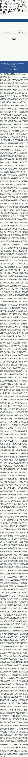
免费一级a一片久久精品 (6, 519)
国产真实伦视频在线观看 (6, 384)
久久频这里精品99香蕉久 (7, 158)
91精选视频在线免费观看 (11, 678)
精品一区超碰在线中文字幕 (5, 655)
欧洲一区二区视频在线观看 (19, 563)
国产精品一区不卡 (18, 610)
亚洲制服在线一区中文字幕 (22, 92)
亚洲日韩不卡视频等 (13, 373)
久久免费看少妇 (18, 289)
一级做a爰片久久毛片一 (16, 715)
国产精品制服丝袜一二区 (7, 137)
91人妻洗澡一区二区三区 (17, 168)
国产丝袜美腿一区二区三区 (8, 472)
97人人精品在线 (23, 525)
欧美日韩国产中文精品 (13, 251)
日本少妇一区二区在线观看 (16, 333)
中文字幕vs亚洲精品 (15, 551)
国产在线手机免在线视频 (10, 248)
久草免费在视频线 (14, 424)
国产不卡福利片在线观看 (19, 286)
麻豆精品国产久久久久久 (9, 564)
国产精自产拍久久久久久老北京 (6, 431)
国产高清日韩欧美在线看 (12, 490)
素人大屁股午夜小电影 (6, 427)
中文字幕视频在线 (15, 598)
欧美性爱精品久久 (6, 250)
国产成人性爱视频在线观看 (21, 345)
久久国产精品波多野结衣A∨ (22, 153)
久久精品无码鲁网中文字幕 (19, 585)
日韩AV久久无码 (22, 172)
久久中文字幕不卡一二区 (19, 419)
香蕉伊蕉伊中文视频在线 (11, 112)
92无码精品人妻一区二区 (7, 308)
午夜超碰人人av (11, 735)
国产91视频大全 (13, 590)
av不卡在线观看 (6, 270)
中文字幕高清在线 (4, 342)
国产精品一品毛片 (17, 726)
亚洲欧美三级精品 (7, 288)
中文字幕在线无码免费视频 (16, 492)
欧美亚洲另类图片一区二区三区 (6, 588)
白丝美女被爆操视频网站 (21, 664)
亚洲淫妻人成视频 (18, 354)
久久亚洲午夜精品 (12, 620)
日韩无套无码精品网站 (21, 700)
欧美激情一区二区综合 (12, 174)
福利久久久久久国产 (17, 750)
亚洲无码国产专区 (14, 250)
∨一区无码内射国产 (8, 503)
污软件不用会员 (6, 338)
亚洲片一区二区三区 (5, 302)
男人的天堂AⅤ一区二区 (7, 607)
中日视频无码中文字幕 (11, 380)
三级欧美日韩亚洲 (3, 200)
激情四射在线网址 (10, 212)
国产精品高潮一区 (5, 719)
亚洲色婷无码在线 (5, 579)
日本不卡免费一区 (4, 166)
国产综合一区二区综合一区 (15, 422)
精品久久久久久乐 (7, 721)
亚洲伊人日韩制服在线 (13, 231)
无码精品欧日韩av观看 (9, 101)
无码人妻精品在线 (16, 196)
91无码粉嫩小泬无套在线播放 (8, 596)
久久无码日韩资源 (5, 96)
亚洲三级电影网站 (19, 462)
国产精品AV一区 (24, 586)
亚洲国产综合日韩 (11, 140)
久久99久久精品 (9, 400)
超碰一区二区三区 (3, 738)
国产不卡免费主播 (9, 571)
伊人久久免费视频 (4, 668)
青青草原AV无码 (14, 548)
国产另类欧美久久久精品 (17, 687)
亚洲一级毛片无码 (14, 435)
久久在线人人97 (5, 376)
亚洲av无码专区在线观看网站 (15, 96)
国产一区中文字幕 (21, 529)
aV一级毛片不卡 (19, 238)
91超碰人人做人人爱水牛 (19, 263)
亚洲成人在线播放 (17, 127)
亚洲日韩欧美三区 (16, 180)
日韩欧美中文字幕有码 (17, 501)
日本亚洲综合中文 (7, 190)
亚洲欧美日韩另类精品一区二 (14, 376)
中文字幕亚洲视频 (22, 677)
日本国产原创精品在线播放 (12, 203)
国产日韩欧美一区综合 (8, 264)
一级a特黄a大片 (11, 583)
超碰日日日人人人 (7, 210)
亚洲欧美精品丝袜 (11, 405)
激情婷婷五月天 (10, 200)
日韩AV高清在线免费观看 (5, 269)
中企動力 (14, 69)
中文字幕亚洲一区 (4, 718)
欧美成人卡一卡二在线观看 (20, 567)
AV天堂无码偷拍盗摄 (15, 139)
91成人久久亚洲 (6, 389)
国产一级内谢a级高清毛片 (16, 346)
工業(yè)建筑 (20, 32)
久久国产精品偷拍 (3, 460)
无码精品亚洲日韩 (9, 542)
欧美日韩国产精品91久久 (20, 405)
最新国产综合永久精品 (22, 203)
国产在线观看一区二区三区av (11, 165)
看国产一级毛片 (17, 665)
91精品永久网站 (9, 82)
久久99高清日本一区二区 (20, 580)
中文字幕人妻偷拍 (10, 234)
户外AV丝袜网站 (10, 225)
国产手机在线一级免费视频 (13, 547)
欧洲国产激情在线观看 (10, 109)
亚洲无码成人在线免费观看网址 (7, 377)
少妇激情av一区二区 (8, 639)
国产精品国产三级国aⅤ (16, 384)
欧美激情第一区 (6, 709)
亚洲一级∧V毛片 (10, 150)
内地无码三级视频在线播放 (5, 242)
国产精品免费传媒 (13, 478)
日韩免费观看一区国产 (4, 737)
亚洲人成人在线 (10, 457)
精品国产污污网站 (10, 351)
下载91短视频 (14, 383)
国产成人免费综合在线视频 (15, 724)
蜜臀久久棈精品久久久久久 (19, 115)
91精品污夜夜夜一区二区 (18, 181)
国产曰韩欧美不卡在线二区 (8, 659)
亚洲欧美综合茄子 (11, 387)
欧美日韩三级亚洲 (19, 425)
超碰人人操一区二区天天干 (18, 643)
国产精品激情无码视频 (16, 503)
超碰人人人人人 (12, 533)
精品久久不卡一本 (5, 408)
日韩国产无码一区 (18, 450)
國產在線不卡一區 (12, 294)
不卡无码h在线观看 (5, 92)
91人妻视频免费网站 (15, 675)
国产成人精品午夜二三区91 (5, 204)
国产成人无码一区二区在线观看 (6, 367)
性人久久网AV (11, 612)
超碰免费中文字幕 (18, 577)
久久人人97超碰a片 (7, 254)
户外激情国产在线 (13, 529)
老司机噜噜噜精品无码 (17, 650)
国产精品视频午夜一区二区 (8, 207)
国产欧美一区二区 (23, 358)
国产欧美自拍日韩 (19, 188)
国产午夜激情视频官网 (5, 357)
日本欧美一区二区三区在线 (15, 270)
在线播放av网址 (17, 209)
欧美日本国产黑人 (15, 144)
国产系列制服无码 (5, 724)
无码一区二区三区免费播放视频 (8, 623)
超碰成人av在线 (6, 422)
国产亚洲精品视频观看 (5, 539)
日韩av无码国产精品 (8, 658)
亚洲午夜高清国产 (16, 283)
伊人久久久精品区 (4, 386)
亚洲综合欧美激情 (14, 370)
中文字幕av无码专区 (4, 646)
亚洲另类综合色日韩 (4, 304)
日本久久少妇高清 (10, 332)
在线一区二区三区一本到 (15, 437)
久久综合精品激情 (9, 469)
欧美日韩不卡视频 (19, 387)
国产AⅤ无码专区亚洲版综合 (20, 582)
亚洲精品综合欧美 (5, 672)
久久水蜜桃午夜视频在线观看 (5, 647)
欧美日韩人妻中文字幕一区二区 (18, 400)
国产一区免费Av (3, 514)
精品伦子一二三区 (22, 485)
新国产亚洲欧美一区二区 (15, 368)
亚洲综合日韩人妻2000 (19, 696)
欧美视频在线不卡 (3, 593)
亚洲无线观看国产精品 (15, 683)
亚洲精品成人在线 (17, 475)
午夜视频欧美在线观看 (19, 441)
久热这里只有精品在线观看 (5, 235)
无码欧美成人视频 (8, 649)
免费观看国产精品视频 (23, 487)
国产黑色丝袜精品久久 (8, 707)
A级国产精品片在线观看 (17, 712)
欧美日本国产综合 (10, 263)
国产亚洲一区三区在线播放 (7, 636)
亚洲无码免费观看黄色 (17, 142)
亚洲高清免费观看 (13, 244)
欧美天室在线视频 (10, 415)
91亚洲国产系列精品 (11, 462)
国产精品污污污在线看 (6, 435)
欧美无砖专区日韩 (3, 561)
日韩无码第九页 (10, 561)
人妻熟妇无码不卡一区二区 (17, 652)
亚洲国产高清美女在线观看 (18, 545)
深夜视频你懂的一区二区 (6, 175)
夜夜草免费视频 (17, 332)
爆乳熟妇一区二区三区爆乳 (9, 696)
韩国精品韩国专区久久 (5, 162)
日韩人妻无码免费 (17, 298)
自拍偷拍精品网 (19, 520)
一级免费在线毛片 (14, 272)
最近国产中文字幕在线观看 (7, 750)
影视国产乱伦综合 (14, 684)
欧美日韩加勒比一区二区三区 (15, 93)
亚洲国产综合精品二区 (8, 395)
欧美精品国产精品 (15, 649)
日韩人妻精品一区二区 (6, 424)
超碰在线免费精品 (23, 193)
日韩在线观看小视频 (5, 310)
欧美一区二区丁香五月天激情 (16, 699)
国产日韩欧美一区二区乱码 (19, 282)
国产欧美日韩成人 (5, 653)
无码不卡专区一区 (24, 270)
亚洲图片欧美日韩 (23, 241)
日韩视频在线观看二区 (7, 630)
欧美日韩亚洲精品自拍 (17, 381)
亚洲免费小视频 (16, 318)
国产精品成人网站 (24, 631)
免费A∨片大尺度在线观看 (14, 390)
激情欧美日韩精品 (21, 599)
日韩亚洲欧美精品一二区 (10, 184)
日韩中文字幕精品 (16, 630)
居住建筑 (20, 30)
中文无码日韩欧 (22, 89)
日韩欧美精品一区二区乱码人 (15, 615)
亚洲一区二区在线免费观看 (16, 713)
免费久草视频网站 (16, 751)
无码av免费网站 (11, 512)
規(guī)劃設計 (7, 32)
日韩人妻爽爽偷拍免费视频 (22, 506)
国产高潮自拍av (23, 162)
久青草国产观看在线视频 (21, 342)
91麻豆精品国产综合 (19, 361)
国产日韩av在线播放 (8, 131)
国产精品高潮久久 (18, 184)
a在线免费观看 (18, 326)
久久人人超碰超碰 (20, 111)
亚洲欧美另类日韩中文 (5, 237)
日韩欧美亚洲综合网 (6, 425)
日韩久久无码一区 (4, 326)
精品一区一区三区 (10, 681)
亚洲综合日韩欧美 (5, 700)
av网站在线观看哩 (3, 512)
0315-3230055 (24, 64)
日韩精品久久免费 (11, 406)
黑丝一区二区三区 (14, 686)
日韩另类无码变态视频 (6, 307)
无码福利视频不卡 (18, 117)
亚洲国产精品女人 (14, 393)
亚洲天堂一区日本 (6, 699)
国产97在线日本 (16, 367)
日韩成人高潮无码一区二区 (12, 374)
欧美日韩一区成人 (6, 215)
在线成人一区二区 (3, 415)
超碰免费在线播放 (7, 722)
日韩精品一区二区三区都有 (18, 336)
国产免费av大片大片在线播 (21, 83)
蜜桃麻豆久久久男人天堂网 (5, 346)
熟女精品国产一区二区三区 (11, 218)
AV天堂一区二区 (21, 393)
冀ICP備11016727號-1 (19, 68)
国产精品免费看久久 (5, 245)
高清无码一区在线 (7, 370)
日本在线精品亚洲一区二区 (13, 552)
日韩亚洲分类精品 (14, 674)
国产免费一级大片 (10, 450)
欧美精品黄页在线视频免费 (6, 99)
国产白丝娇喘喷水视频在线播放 (7, 589)
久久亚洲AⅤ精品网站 (16, 90)
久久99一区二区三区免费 (14, 216)
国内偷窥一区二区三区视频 (9, 536)
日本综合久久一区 (8, 152)
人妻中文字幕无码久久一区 (6, 98)
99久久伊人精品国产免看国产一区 (19, 740)
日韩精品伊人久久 (15, 301)
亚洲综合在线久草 (21, 754)
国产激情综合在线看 (13, 130)
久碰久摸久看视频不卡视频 (22, 678)
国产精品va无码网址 (20, 611)
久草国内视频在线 (8, 455)
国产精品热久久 (11, 621)
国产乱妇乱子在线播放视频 (22, 459)
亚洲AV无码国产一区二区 (6, 716)
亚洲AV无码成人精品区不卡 (22, 218)
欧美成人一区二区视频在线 (21, 169)
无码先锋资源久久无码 (18, 659)
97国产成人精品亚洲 (5, 241)
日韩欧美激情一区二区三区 (6, 329)
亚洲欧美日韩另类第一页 (19, 150)
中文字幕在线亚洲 (3, 633)
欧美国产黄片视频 (10, 669)
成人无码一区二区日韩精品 (6, 573)
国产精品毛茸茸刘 (12, 449)
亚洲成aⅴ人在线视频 (17, 517)
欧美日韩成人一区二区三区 (8, 642)
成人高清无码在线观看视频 (22, 414)
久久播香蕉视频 (25, 267)
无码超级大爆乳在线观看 (6, 87)
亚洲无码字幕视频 (10, 85)
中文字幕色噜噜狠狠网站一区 (21, 140)
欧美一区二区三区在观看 (21, 106)
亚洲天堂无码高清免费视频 (15, 302)
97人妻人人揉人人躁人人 (21, 278)
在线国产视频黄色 (20, 680)
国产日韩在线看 (14, 163)
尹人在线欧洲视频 (23, 551)
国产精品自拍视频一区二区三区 (6, 501)
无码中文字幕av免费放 (18, 213)
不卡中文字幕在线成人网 (12, 460)
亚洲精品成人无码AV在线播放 (7, 751)
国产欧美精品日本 (11, 434)
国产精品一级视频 (12, 342)
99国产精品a (9, 743)
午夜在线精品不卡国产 (5, 465)
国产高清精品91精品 (19, 494)
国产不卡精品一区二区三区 (18, 747)
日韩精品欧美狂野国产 (4, 418)
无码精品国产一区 (10, 563)
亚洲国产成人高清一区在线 (20, 359)
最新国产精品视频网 (22, 528)
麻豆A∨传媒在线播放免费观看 (11, 125)
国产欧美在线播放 (12, 416)
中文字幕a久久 (13, 465)
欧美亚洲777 (18, 434)
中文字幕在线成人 (15, 98)
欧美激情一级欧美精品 (14, 77)
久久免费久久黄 (3, 212)
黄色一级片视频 (5, 294)
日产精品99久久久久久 (15, 256)
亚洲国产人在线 (19, 731)
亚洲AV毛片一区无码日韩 (15, 245)
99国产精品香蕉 (14, 307)
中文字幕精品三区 (21, 490)
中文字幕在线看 (7, 79)
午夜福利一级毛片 (16, 340)
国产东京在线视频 (5, 590)
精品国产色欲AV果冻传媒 (14, 114)
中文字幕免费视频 (22, 614)
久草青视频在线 (25, 289)
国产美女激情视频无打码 (5, 93)
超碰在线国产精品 (19, 535)
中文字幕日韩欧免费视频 (9, 121)
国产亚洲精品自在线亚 (19, 681)
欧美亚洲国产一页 (11, 238)
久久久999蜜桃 (17, 645)
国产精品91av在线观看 (11, 476)
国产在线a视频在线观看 (6, 383)
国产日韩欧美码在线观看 (15, 631)
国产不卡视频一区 (12, 386)
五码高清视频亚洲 (6, 333)
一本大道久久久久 (19, 147)
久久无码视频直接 (13, 700)
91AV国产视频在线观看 (17, 743)
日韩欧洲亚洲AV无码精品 (22, 465)
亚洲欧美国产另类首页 (18, 541)
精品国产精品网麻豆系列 (19, 339)
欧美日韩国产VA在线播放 (15, 653)
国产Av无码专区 (4, 238)
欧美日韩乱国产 (5, 611)
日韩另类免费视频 (18, 621)
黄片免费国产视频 (20, 438)
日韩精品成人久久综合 (5, 320)
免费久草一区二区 (22, 552)
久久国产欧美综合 (10, 419)
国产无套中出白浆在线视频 (9, 226)
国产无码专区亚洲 (10, 582)
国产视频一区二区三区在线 (10, 169)
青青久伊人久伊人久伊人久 (8, 127)
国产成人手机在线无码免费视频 (21, 735)
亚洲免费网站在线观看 (22, 223)
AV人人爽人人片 (22, 82)
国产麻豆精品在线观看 (21, 396)
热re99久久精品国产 (14, 362)
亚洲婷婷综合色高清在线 (17, 748)
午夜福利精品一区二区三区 (14, 134)
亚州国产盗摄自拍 (17, 738)
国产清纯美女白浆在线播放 (16, 444)
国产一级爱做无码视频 (6, 124)
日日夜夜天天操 (16, 365)
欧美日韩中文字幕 (20, 130)
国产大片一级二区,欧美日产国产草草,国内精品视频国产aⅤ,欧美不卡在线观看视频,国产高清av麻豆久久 (13, 7)
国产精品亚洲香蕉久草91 (22, 373)
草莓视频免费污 (9, 513)
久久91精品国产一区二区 (5, 532)
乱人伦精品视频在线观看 (16, 734)
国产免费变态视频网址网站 (14, 555)
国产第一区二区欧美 (14, 614)
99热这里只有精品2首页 (22, 349)
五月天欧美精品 (3, 599)
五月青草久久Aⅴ (3, 263)
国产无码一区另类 (21, 275)
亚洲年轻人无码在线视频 (16, 254)
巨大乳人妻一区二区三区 (17, 158)
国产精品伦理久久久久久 (8, 317)
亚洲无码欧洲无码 (13, 285)
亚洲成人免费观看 (19, 725)
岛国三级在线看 (14, 452)
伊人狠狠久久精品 (12, 491)
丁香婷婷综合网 (15, 82)
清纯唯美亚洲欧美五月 (5, 557)
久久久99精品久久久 (22, 163)
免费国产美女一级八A (6, 159)
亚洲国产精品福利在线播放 (9, 494)
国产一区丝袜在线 (16, 136)
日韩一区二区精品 (14, 204)
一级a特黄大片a (22, 362)
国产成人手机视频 (23, 365)
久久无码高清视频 (17, 267)
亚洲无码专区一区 (14, 446)
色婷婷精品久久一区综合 (10, 108)
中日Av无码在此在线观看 (6, 753)
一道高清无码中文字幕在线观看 (9, 412)
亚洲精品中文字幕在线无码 (20, 109)
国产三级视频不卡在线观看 (22, 449)
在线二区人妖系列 (10, 453)
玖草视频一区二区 (10, 665)
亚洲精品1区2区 (20, 125)
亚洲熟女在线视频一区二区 (18, 626)
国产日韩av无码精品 (11, 725)
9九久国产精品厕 (17, 589)
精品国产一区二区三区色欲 (16, 655)
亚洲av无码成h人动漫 (21, 229)
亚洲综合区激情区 (19, 206)
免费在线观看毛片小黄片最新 (14, 364)
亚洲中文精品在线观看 (11, 731)
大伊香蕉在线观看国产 (13, 102)
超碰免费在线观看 (16, 697)
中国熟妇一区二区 (10, 273)
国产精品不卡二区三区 (4, 428)
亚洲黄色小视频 (25, 234)
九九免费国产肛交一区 (8, 545)
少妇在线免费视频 (22, 418)
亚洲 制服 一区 (22, 171)
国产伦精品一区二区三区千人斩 (18, 455)
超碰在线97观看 (5, 555)
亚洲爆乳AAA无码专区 (8, 402)
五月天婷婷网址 (3, 351)
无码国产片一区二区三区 (21, 321)
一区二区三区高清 (3, 409)
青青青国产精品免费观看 (9, 566)
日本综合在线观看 (6, 684)
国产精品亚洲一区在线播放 (8, 585)
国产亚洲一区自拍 (8, 355)
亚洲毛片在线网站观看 (15, 210)
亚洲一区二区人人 (20, 710)
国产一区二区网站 (22, 709)
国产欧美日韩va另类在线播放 (11, 690)
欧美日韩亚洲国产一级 (13, 504)
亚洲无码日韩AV (13, 281)
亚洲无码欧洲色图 (10, 291)
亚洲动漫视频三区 (23, 134)
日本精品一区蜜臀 (16, 187)
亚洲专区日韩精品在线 (5, 314)
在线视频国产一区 (24, 500)
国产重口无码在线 (12, 611)
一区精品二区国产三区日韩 (16, 159)
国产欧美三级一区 (14, 378)
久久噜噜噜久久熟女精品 (20, 691)
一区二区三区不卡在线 (9, 161)
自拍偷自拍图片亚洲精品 (9, 221)
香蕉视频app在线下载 (18, 183)
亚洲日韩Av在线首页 (9, 191)
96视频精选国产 (5, 199)
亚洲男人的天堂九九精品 (17, 352)
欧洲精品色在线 (11, 691)
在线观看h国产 (24, 475)
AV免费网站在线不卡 (5, 523)
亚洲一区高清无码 (7, 627)
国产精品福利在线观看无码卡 (8, 143)
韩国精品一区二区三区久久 (20, 226)
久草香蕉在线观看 (14, 522)
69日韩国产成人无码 (22, 569)
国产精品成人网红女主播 (5, 77)
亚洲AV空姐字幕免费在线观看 (17, 288)
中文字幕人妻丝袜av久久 (16, 124)
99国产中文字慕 (11, 463)
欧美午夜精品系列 (23, 323)
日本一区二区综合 (13, 523)
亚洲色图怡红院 (15, 228)
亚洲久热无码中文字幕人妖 (14, 120)
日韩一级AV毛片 (12, 520)
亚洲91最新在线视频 (11, 602)
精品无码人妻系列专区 (17, 191)
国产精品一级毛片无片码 (9, 441)
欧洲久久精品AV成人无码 (15, 241)
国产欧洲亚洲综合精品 (11, 321)
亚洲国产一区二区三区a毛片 (16, 348)
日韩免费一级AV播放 (15, 175)
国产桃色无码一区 (10, 570)
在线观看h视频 (20, 219)
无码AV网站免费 (22, 576)
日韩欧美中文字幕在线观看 (20, 479)
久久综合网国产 (13, 269)
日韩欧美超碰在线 (12, 92)
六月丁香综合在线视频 (15, 314)
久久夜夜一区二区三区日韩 (19, 453)
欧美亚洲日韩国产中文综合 (19, 273)
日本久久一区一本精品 (17, 554)
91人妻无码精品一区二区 (20, 202)
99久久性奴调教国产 (16, 137)
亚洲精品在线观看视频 (11, 396)
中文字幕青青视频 (16, 671)
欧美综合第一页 (16, 225)
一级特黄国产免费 (22, 435)
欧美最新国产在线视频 (13, 276)
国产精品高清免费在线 (10, 567)
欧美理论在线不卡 (7, 473)
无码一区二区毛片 (9, 323)
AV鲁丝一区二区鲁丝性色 (11, 232)
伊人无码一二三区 (15, 513)
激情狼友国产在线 (3, 462)
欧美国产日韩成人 (13, 219)
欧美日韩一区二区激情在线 (12, 403)
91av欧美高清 (24, 377)
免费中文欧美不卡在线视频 (18, 507)
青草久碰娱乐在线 (3, 374)
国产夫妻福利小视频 (19, 222)
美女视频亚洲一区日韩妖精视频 (18, 573)
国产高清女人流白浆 (23, 272)
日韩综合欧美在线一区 (8, 253)
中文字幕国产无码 (21, 481)
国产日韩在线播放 (3, 291)
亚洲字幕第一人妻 (12, 680)
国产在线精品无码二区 (13, 668)
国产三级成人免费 (17, 605)
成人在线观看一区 (9, 643)
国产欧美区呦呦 (13, 330)
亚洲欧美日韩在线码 (21, 694)
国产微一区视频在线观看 (5, 219)
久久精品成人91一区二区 (13, 392)
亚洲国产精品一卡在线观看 (6, 168)
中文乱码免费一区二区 (15, 162)
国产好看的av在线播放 (7, 358)
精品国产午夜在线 (17, 377)
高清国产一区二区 (16, 317)
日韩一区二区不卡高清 (18, 564)
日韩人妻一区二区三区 (8, 500)
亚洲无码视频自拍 (14, 443)
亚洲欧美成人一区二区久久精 (15, 624)
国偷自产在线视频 (3, 450)
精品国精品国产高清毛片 (20, 688)
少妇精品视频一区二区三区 (7, 181)
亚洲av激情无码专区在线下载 (13, 629)
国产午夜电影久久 (7, 551)
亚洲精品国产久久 (6, 528)
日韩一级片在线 (10, 335)
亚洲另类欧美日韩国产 (22, 686)
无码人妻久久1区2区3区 (17, 292)
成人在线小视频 (19, 544)
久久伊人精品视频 (12, 313)
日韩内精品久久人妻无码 (9, 339)
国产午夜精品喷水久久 (16, 647)
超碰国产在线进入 (24, 302)
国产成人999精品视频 (20, 412)
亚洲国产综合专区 (18, 161)
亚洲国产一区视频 (5, 285)
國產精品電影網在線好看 (18, 185)
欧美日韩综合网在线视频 (10, 289)
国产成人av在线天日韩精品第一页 (17, 257)
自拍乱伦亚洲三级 (11, 468)
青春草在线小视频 (16, 500)
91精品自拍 (9, 703)
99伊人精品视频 (12, 166)
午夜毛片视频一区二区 (13, 275)
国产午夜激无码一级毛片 (5, 485)
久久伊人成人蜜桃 (4, 128)
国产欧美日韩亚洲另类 (17, 542)
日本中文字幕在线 (23, 437)
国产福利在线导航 (22, 390)
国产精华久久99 (3, 476)
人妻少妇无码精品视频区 (8, 381)
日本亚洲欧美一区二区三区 (20, 80)
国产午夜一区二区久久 (21, 133)
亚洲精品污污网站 (18, 415)
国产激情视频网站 (11, 266)
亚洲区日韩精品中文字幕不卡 (10, 327)
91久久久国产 (13, 425)
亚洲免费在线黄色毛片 (13, 172)
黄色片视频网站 (21, 456)
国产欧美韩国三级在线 (18, 402)
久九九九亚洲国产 (9, 282)
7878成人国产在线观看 (12, 488)
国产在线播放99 (17, 104)
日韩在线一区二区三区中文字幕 (18, 744)
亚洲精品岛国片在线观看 (9, 645)
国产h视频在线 (10, 475)
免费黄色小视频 (6, 244)
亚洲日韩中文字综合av (20, 281)
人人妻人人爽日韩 (6, 393)
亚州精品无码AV (4, 468)
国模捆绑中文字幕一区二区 (12, 311)
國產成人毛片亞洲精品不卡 (15, 702)
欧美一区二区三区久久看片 (5, 492)
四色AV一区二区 (16, 469)
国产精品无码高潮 (15, 131)
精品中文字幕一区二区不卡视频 (15, 595)
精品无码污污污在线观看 (5, 371)
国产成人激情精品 (6, 662)
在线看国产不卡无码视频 (22, 741)
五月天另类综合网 (16, 253)
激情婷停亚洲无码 (14, 519)
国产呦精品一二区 (19, 310)
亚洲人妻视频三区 (10, 155)
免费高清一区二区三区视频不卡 (17, 732)
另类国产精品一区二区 (19, 583)
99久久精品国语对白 (18, 221)
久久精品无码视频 (17, 472)
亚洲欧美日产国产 (11, 693)
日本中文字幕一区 (21, 102)
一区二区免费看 (19, 468)
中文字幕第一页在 (5, 330)
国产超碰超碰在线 (21, 690)
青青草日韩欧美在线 (4, 488)
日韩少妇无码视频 (20, 380)
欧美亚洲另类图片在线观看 (19, 85)
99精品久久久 (19, 324)
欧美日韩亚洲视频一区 (12, 741)
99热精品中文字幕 (15, 190)
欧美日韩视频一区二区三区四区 (13, 86)
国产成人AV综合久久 (13, 123)
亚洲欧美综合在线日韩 (4, 533)
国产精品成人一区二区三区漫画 (12, 177)
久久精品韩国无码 (13, 456)
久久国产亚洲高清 (18, 495)
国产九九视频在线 (10, 354)
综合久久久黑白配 (22, 190)
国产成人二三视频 (3, 321)
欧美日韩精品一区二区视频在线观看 (10, 105)
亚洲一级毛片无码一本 (19, 155)
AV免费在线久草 (5, 123)
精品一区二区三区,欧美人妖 (12, 514)
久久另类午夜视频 (14, 320)
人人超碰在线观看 (12, 694)
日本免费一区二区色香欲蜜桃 (15, 371)
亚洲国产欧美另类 (5, 305)
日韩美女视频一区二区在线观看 (17, 79)
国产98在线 (6, 276)
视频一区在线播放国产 (10, 279)
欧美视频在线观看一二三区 (10, 299)
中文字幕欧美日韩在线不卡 (14, 640)
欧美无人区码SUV (6, 631)
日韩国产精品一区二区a (7, 747)
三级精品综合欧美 (10, 117)
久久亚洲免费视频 (10, 202)
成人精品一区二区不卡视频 (18, 497)
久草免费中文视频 (3, 359)
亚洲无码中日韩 (10, 180)
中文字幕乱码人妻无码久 (10, 188)
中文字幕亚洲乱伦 (12, 194)
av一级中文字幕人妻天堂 (15, 357)
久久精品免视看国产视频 (14, 538)
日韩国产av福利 (6, 433)
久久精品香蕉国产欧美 (18, 421)
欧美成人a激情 (4, 475)
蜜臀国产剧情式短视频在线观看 (21, 623)
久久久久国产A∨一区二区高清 (19, 247)
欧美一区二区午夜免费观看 (15, 408)
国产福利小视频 (23, 649)
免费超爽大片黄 (5, 120)
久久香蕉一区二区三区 (6, 674)
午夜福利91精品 (5, 373)
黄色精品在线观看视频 (7, 301)
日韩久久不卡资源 (9, 626)
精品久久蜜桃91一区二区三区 (15, 719)
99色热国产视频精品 (20, 476)
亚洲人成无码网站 (16, 607)
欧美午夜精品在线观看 (18, 561)
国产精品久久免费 (9, 365)
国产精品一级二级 (4, 102)
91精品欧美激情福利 (14, 485)
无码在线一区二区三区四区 (8, 183)
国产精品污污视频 (4, 416)
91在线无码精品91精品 (16, 260)
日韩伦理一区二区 (21, 627)
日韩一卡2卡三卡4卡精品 (19, 411)
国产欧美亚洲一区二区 (8, 149)
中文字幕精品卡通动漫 (8, 497)
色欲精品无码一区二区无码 (19, 200)
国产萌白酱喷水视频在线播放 (8, 178)
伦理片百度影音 (21, 478)
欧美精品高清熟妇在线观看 (21, 416)
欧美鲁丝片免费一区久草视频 (10, 111)
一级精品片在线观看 (24, 636)
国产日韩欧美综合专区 (16, 308)
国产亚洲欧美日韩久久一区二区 (11, 349)
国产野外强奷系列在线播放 (12, 223)
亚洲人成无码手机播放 (14, 672)
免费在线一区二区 (11, 304)
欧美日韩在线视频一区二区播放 (20, 618)
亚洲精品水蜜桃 (16, 323)
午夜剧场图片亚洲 (6, 443)
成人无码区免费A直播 (8, 336)
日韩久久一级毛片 (16, 264)
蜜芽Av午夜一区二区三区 (17, 99)
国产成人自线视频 (19, 248)
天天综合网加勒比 (19, 397)
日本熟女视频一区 (12, 295)
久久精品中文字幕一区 (9, 656)
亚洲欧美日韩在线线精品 (6, 715)
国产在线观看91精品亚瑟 (10, 83)
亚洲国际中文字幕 (12, 664)
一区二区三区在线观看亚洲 (22, 491)
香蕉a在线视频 (8, 487)
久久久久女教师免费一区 (10, 397)
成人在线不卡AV (15, 487)
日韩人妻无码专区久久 (15, 661)
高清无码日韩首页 (24, 484)
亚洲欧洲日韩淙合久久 (11, 471)
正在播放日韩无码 (4, 114)
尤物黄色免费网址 (10, 479)
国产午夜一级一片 (24, 427)
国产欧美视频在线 (10, 605)
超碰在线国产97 (10, 89)
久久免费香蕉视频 (13, 579)
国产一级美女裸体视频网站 (18, 335)
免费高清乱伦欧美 (14, 576)
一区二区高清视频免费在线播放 (13, 498)
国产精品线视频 (15, 329)
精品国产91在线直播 (16, 95)
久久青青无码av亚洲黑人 (22, 560)
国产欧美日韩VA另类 (6, 661)
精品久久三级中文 (15, 639)
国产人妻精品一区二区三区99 (11, 440)
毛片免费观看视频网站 (22, 297)
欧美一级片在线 (21, 440)
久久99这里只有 (9, 748)
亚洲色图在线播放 (22, 144)
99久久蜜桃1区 (18, 259)
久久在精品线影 (19, 108)
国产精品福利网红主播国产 (16, 235)
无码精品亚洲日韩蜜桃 (14, 197)
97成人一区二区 (24, 724)
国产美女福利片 (7, 617)
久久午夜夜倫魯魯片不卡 (19, 570)
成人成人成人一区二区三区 (12, 599)
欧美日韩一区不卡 (8, 292)
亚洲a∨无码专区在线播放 (21, 516)
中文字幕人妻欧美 (22, 204)
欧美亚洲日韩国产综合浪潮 (16, 118)
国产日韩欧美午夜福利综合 (12, 754)
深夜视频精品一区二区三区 (19, 207)
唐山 (17, 69)
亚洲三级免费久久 (24, 447)
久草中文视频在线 (18, 156)
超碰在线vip (19, 327)
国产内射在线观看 (12, 718)
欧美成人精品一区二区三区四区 (21, 646)
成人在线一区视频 (12, 199)
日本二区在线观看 (12, 506)
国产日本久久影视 (10, 637)
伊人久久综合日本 (20, 232)
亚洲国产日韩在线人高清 (5, 624)
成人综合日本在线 (5, 281)
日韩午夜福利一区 (6, 362)
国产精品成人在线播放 (15, 617)
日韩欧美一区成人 (3, 637)
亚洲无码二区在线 (10, 359)
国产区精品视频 (4, 560)
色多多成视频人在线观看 (6, 447)
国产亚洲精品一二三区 (11, 414)
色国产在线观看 (21, 228)
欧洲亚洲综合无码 (17, 512)
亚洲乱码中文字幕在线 (11, 278)
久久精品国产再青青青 (16, 658)
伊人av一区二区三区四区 (18, 149)
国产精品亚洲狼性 (6, 686)
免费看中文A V (16, 89)
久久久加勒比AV (21, 601)
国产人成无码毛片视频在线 (21, 199)
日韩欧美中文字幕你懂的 (19, 399)
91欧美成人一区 (8, 228)
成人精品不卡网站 (13, 532)
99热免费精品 (21, 311)
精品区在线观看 (3, 438)
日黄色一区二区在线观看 (22, 593)
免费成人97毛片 (20, 745)
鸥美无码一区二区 (10, 298)
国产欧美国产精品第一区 (13, 569)
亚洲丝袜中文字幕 (6, 444)
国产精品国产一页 (8, 517)
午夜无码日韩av (15, 355)
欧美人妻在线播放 (12, 345)
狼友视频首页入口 (22, 87)
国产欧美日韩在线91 (4, 266)
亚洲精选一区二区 (20, 523)
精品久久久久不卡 (17, 234)
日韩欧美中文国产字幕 (21, 433)
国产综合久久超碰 (8, 482)
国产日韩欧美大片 (8, 193)
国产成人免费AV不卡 (11, 580)
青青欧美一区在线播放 (12, 229)
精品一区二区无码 (23, 645)
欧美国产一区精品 (21, 452)
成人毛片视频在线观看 (4, 506)
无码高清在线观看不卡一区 (5, 378)
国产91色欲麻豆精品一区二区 (6, 687)
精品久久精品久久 (12, 133)
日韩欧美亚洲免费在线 (10, 577)
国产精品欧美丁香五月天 (22, 532)
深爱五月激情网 (21, 231)
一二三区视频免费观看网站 (6, 652)
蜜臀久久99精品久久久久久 (9, 610)
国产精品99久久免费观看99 (14, 510)
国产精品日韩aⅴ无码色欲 (14, 428)
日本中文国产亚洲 (3, 725)
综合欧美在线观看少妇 (6, 118)
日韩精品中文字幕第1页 (16, 703)
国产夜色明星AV (21, 276)
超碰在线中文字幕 (12, 153)
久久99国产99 (5, 140)
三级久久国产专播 (19, 533)
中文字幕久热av (14, 627)
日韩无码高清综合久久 (21, 509)
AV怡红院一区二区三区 (9, 421)
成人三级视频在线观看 (15, 539)
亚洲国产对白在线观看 (9, 286)
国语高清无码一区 (20, 285)
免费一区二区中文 (19, 194)
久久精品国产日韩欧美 (8, 671)
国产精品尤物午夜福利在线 (10, 206)
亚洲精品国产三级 (12, 106)
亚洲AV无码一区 (24, 408)
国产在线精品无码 (21, 403)
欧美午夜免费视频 (17, 558)
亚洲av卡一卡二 (17, 101)
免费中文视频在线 (18, 121)
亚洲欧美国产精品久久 (4, 324)
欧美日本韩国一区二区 (11, 147)
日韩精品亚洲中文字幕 (17, 550)
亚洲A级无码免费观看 (23, 370)
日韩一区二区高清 (12, 745)
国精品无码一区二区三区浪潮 (10, 261)
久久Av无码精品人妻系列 (11, 146)
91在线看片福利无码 (9, 247)
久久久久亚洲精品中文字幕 (14, 430)
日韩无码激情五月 (5, 608)
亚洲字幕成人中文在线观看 (10, 535)
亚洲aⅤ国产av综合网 (4, 194)
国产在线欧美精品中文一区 (8, 726)
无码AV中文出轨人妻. (21, 590)
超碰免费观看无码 (4, 316)
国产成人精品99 (21, 548)
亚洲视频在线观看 (7, 548)
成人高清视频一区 (17, 604)
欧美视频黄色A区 (8, 95)
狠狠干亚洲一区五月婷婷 (22, 460)
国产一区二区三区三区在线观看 (17, 557)
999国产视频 (22, 364)
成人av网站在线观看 (4, 552)
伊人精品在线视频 (22, 519)
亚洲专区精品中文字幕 (22, 320)
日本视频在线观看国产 (4, 251)
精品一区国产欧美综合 (15, 427)
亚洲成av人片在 (10, 650)
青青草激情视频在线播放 (8, 187)
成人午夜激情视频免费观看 (20, 291)
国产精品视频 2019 (15, 87)
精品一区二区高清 (6, 257)
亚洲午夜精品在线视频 (9, 484)
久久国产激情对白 (15, 358)
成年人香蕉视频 (11, 399)
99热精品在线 (10, 697)
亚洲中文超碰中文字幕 (18, 596)
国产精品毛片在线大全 (5, 139)
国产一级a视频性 (5, 664)
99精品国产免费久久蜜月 (10, 259)
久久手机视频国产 (7, 592)
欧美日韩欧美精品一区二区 (11, 710)
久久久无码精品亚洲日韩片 (20, 536)
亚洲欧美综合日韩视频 (9, 267)
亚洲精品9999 (13, 215)
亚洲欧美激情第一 (23, 428)
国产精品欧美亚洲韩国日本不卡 (7, 411)
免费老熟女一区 (17, 484)
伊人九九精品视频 (17, 566)
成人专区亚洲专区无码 (14, 574)
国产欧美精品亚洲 (17, 463)
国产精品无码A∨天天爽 (13, 737)
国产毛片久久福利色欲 (22, 504)
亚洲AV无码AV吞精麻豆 (14, 677)
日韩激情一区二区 (13, 433)
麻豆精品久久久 (23, 639)
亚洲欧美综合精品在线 (8, 318)
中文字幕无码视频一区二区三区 (20, 178)
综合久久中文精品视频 (9, 558)
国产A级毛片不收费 (21, 579)
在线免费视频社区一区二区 (16, 237)
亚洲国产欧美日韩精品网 (8, 340)
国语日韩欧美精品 (18, 279)
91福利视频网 (23, 702)
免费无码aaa (10, 209)
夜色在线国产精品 (10, 361)
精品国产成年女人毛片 (14, 709)
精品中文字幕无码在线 (10, 222)
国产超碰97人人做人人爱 (19, 212)
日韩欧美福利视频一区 (8, 185)
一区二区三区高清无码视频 (22, 261)
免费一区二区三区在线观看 (16, 722)
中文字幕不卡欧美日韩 (11, 459)
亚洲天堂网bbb (6, 153)
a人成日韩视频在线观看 (11, 343)
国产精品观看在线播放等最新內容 (18, 753)
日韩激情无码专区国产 (15, 447)
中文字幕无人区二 (18, 633)
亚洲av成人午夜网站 (19, 637)
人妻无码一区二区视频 (13, 526)
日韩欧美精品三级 (10, 156)
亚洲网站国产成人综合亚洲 (15, 586)
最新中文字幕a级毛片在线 (21, 386)
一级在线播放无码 (15, 240)
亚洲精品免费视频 (24, 210)
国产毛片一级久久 (14, 528)
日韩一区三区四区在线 (18, 351)
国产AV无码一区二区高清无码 (14, 128)
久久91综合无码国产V (17, 588)
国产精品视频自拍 (15, 666)
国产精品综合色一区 (9, 706)
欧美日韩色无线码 (3, 743)
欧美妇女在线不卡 (21, 378)
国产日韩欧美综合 (6, 256)
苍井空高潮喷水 (10, 554)
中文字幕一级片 (12, 688)
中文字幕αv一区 (5, 390)
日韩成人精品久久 (21, 488)
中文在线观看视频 (23, 430)
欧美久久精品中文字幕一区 (22, 146)
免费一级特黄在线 (4, 688)
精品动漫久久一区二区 (20, 266)
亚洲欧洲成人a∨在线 (10, 115)
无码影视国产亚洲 (19, 330)
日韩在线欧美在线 (5, 216)
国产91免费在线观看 (11, 495)
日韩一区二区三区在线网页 (15, 608)
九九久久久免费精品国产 (12, 297)
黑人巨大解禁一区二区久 (12, 593)
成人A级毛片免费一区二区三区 (14, 728)
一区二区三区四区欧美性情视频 (6, 507)
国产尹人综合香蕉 (6, 348)
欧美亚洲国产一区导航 (15, 592)
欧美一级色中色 (13, 310)
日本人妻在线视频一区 (4, 449)
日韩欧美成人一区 (24, 592)
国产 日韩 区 (13, 242)
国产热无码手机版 (23, 653)
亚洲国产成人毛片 (23, 598)
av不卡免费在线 (20, 471)
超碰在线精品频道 (15, 634)
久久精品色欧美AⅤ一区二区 (8, 80)
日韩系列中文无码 (4, 504)
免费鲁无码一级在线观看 (20, 669)
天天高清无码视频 (23, 513)
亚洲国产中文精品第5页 (16, 721)
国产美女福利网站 (19, 299)
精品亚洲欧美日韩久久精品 (5, 272)
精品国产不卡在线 (22, 114)
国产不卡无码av (19, 242)
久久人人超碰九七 (8, 240)
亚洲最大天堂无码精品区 (14, 418)
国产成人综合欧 (11, 646)
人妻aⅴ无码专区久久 (20, 295)
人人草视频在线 (3, 155)
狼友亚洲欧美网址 (24, 264)
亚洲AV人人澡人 (20, 269)
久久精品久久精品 (16, 431)
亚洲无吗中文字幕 (19, 343)
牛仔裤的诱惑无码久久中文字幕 (20, 143)
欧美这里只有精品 (14, 473)
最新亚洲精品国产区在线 (14, 338)
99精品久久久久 (10, 104)
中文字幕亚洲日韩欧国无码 (14, 525)
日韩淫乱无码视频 (23, 469)
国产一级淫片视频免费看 (20, 602)
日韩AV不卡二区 (4, 735)
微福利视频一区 (12, 326)
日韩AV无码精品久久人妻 (6, 260)
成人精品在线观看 (5, 677)
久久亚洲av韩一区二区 (5, 675)
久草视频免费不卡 (23, 510)
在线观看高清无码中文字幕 (19, 656)
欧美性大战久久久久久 (5, 368)
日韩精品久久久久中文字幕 (17, 482)
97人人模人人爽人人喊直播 (13, 171)
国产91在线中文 (23, 131)
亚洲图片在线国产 (4, 130)
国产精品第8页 (16, 706)
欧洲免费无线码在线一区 (7, 666)
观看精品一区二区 (5, 197)
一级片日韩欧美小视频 (22, 250)
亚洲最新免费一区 (15, 152)
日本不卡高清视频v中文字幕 (11, 509)
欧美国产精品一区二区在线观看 (9, 516)
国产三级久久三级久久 (22, 531)
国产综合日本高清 (8, 634)
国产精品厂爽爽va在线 (18, 612)
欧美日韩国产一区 (19, 406)
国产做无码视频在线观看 (8, 196)
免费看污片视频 (10, 136)
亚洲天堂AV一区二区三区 (18, 707)
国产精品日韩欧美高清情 (21, 729)
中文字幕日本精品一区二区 (15, 305)
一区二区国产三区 (3, 471)
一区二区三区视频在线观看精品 (15, 316)
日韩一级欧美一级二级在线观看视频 (9, 544)
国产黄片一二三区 (7, 576)
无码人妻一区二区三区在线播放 (10, 729)
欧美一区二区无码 (7, 446)
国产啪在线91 (22, 216)
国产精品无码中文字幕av (16, 716)
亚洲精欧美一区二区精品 (12, 481)
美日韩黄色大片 (16, 636)
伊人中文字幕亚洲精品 (4, 595)
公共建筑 (7, 30)
